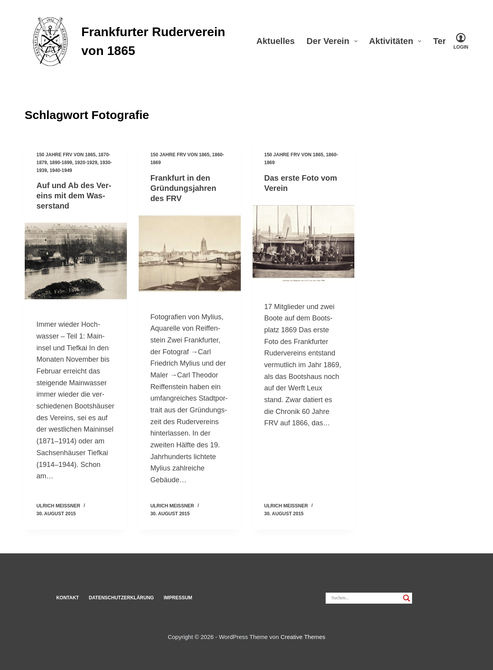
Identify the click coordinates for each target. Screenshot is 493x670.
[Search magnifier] (406, 598)
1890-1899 (60, 162)
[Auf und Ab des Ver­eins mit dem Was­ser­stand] (76, 261)
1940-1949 (60, 170)
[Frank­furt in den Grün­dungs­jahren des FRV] (190, 253)
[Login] (460, 41)
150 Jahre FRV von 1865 (66, 154)
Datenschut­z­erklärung (121, 597)
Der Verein (333, 41)
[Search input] (365, 598)
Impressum (178, 597)
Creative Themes (302, 636)
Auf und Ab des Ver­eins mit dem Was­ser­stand (74, 195)
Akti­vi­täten (397, 41)
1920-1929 (86, 162)
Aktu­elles (276, 41)
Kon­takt (67, 597)
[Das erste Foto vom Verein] (304, 243)
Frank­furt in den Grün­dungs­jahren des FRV (183, 188)
